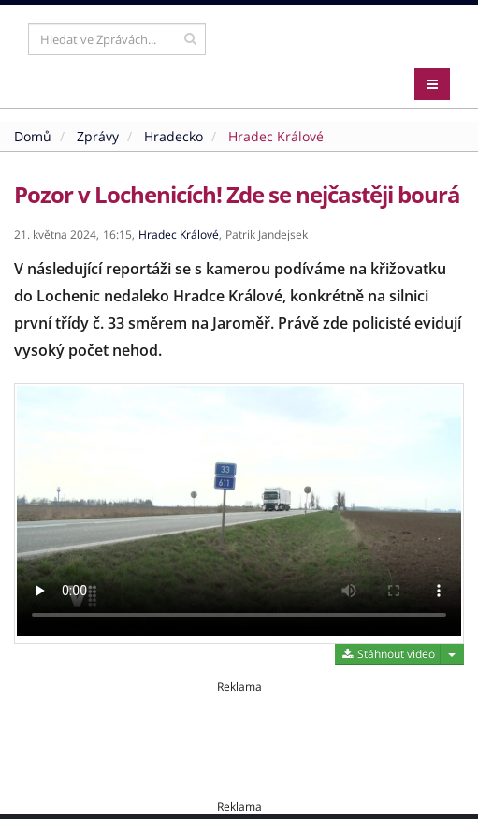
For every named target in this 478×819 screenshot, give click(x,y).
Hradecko (173, 136)
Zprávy (98, 136)
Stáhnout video (387, 654)
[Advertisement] (239, 737)
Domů (32, 136)
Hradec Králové (276, 136)
